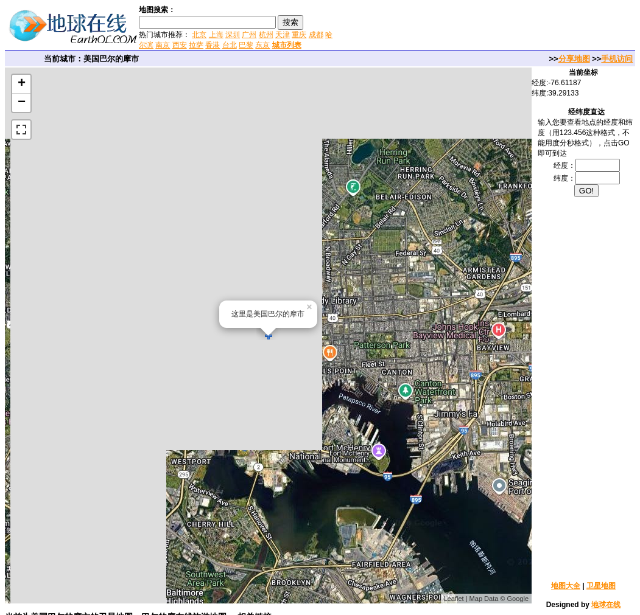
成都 (316, 34)
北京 (199, 34)
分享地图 (574, 58)
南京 (162, 45)
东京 (262, 45)
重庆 (299, 34)
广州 (249, 34)
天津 (282, 34)
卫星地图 (601, 586)
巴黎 (246, 45)
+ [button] (22, 84)
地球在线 (606, 604)
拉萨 (196, 45)
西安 (179, 45)
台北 (229, 45)
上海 (216, 34)
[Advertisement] (480, 27)
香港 (212, 45)
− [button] (22, 103)
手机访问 (617, 58)
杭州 (266, 34)
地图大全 (565, 586)
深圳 (232, 34)
